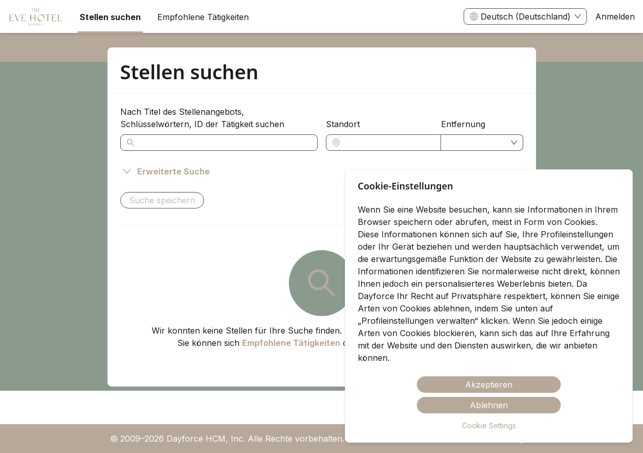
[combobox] (388, 142)
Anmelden (615, 16)
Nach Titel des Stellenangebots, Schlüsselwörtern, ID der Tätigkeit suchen (202, 118)
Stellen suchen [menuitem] (110, 17)
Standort (343, 124)
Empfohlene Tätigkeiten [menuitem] (203, 17)
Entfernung (463, 124)
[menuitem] (35, 17)
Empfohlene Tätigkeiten (291, 343)
